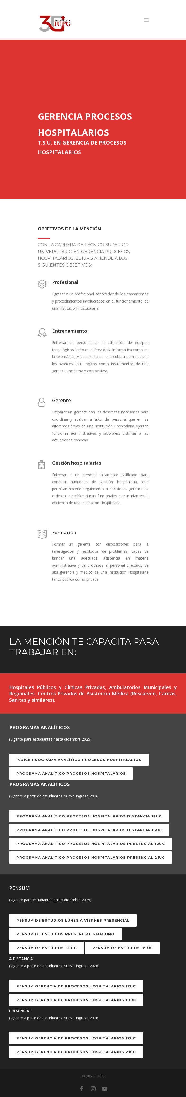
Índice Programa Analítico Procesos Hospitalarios (78, 759)
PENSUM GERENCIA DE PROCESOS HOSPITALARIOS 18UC (76, 1000)
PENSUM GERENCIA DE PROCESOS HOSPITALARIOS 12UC (76, 986)
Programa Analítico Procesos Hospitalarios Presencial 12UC (90, 844)
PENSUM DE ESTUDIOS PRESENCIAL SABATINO (65, 934)
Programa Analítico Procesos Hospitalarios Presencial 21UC (90, 857)
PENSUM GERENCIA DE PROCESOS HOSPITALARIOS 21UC (76, 1052)
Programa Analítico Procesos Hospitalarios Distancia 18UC (89, 830)
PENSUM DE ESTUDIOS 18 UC (122, 948)
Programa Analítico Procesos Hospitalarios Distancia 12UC (89, 816)
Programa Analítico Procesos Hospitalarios (71, 773)
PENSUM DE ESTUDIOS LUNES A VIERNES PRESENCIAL (73, 920)
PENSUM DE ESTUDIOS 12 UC (46, 948)
